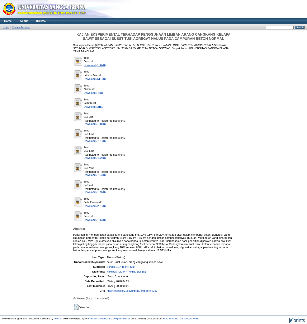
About (24, 21)
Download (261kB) (95, 206)
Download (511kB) (95, 78)
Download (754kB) (95, 174)
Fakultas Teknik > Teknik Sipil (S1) (127, 271)
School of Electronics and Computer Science (109, 319)
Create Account (21, 27)
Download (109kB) (95, 192)
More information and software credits (181, 319)
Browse (41, 21)
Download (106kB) (95, 65)
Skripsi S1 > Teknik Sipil (121, 266)
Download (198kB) (95, 123)
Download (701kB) (95, 141)
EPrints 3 (58, 319)
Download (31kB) (94, 106)
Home (8, 21)
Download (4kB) (93, 92)
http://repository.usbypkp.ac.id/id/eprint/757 (132, 290)
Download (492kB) (95, 157)
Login (6, 27)
